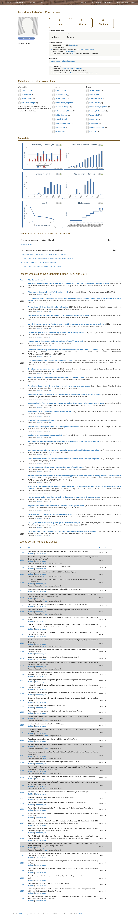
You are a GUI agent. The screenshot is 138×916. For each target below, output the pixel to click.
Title (30, 548)
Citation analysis (40, 553)
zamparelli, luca (61, 94)
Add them (69, 73)
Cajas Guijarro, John (62, 123)
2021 (22, 560)
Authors (32, 3)
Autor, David (93, 123)
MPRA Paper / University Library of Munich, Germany (38, 262)
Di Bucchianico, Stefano (64, 111)
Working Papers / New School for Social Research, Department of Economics (47, 258)
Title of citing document (37, 280)
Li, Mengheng (26, 94)
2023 (22, 863)
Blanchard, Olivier (95, 98)
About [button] (133, 3)
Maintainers (108, 3)
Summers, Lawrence (96, 127)
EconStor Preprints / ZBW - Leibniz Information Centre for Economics (44, 254)
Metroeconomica (26, 244)
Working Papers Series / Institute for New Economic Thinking (41, 266)
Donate (98, 3)
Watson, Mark (94, 94)
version (45, 563)
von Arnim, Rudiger (28, 103)
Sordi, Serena (60, 127)
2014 (22, 643)
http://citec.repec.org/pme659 (71, 68)
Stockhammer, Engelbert (64, 103)
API (92, 3)
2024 (22, 619)
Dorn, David (93, 131)
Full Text (31, 553)
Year (22, 280)
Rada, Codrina (26, 90)
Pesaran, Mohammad (96, 111)
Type (101, 548)
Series (41, 3)
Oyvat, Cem (59, 131)
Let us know (93, 73)
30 (73, 54)
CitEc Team (82, 914)
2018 (22, 583)
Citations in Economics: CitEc (14, 3)
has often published (87, 49)
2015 (22, 725)
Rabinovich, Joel (61, 115)
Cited (108, 548)
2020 (22, 567)
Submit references (121, 3)
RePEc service (23, 914)
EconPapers (55, 61)
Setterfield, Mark (61, 119)
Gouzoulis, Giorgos (62, 107)
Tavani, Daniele (26, 98)
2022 (22, 552)
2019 (22, 574)
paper (50, 288)
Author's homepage (68, 61)
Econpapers (39, 288)
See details (73, 45)
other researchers (70, 51)
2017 (22, 634)
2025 (22, 681)
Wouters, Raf (94, 115)
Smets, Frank (94, 119)
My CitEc (84, 3)
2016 (22, 740)
